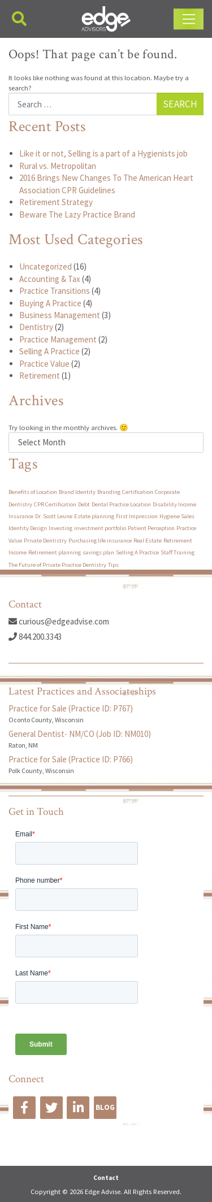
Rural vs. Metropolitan (57, 165)
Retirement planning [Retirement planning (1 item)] (54, 552)
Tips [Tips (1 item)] (113, 565)
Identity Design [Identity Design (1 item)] (27, 528)
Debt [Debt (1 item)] (84, 504)
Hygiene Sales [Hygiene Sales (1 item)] (176, 516)
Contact (106, 1178)
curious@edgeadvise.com (58, 621)
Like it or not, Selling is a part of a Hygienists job (103, 153)
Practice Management (58, 339)
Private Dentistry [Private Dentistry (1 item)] (45, 540)
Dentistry (36, 327)
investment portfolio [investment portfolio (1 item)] (100, 528)
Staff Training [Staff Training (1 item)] (177, 552)
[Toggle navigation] (189, 19)
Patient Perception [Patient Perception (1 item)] (151, 528)
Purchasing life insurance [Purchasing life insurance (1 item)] (100, 540)
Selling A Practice (49, 351)
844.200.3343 (35, 636)
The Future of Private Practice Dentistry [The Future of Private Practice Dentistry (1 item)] (57, 565)
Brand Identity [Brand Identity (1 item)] (77, 492)
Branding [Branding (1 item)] (108, 492)
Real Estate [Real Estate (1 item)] (147, 540)
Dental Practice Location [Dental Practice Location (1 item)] (121, 504)
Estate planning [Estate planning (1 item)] (94, 516)
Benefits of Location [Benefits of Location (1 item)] (32, 492)
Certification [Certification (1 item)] (137, 492)
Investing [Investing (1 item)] (60, 528)
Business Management (59, 315)
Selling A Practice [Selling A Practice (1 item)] (137, 552)
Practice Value (44, 363)
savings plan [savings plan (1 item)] (98, 552)
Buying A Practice (50, 303)
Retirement (39, 375)
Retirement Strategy (56, 202)
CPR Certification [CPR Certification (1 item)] (55, 504)
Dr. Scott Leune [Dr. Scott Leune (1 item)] (53, 516)
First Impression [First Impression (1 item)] (137, 516)
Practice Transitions (54, 290)
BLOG (105, 1107)
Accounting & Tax (49, 279)
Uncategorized (45, 266)
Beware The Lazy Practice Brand (77, 214)
